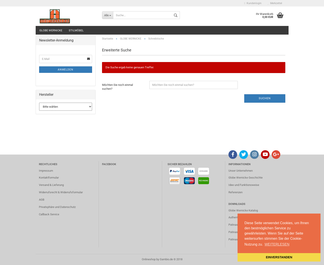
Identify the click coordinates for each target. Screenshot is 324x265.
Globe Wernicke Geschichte (245, 177)
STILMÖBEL (76, 30)
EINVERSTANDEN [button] (279, 257)
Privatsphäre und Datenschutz (57, 207)
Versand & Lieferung (51, 185)
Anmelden (65, 69)
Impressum (46, 170)
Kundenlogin (252, 3)
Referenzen (235, 192)
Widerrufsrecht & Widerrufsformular (61, 192)
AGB (41, 199)
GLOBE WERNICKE (50, 30)
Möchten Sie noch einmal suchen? (117, 87)
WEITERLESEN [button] (277, 244)
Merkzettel (275, 3)
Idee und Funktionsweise (243, 185)
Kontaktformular (49, 177)
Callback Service (49, 214)
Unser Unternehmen (240, 170)
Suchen (265, 98)
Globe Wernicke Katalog (243, 210)
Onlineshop (149, 259)
